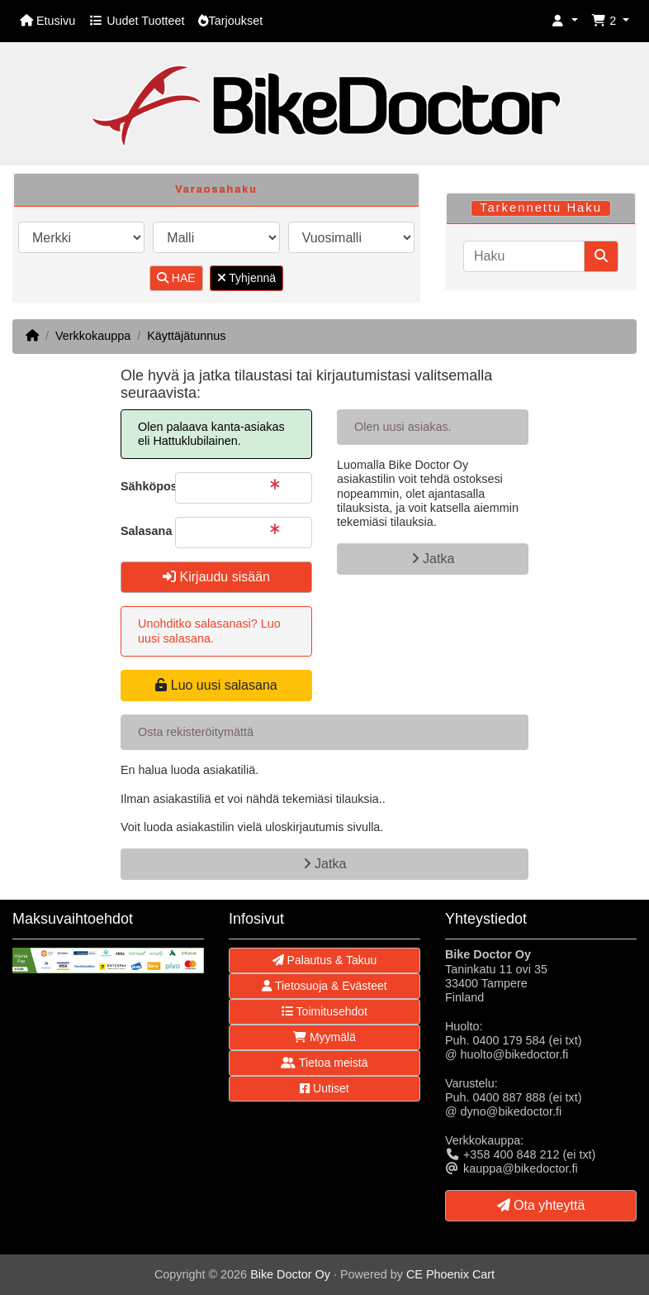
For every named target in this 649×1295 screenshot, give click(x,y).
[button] (564, 21)
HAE (176, 277)
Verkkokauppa (92, 335)
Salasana (142, 531)
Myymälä (324, 1037)
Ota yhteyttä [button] (541, 1205)
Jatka (433, 559)
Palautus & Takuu (324, 960)
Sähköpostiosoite (142, 486)
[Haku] (524, 256)
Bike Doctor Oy (290, 1274)
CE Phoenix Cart (450, 1274)
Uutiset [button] (324, 1088)
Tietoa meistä (324, 1062)
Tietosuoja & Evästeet (324, 985)
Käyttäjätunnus (186, 335)
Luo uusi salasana (216, 685)
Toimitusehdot (324, 1011)
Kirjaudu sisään (216, 577)
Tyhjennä (246, 277)
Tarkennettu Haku (541, 207)
